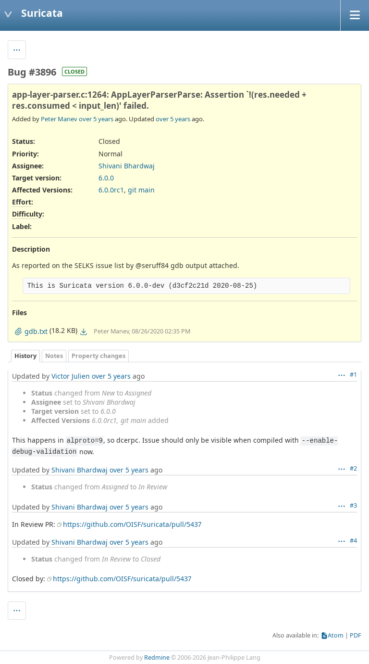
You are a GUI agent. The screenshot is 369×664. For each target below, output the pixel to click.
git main (141, 189)
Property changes (98, 356)
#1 (353, 374)
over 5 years (96, 119)
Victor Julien (70, 376)
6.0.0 (106, 177)
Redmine (157, 657)
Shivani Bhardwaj (126, 165)
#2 (353, 468)
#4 (353, 540)
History (25, 356)
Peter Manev (59, 119)
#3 (353, 505)
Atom (336, 635)
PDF (355, 635)
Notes (54, 356)
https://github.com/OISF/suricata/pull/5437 (132, 524)
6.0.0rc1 (111, 189)
